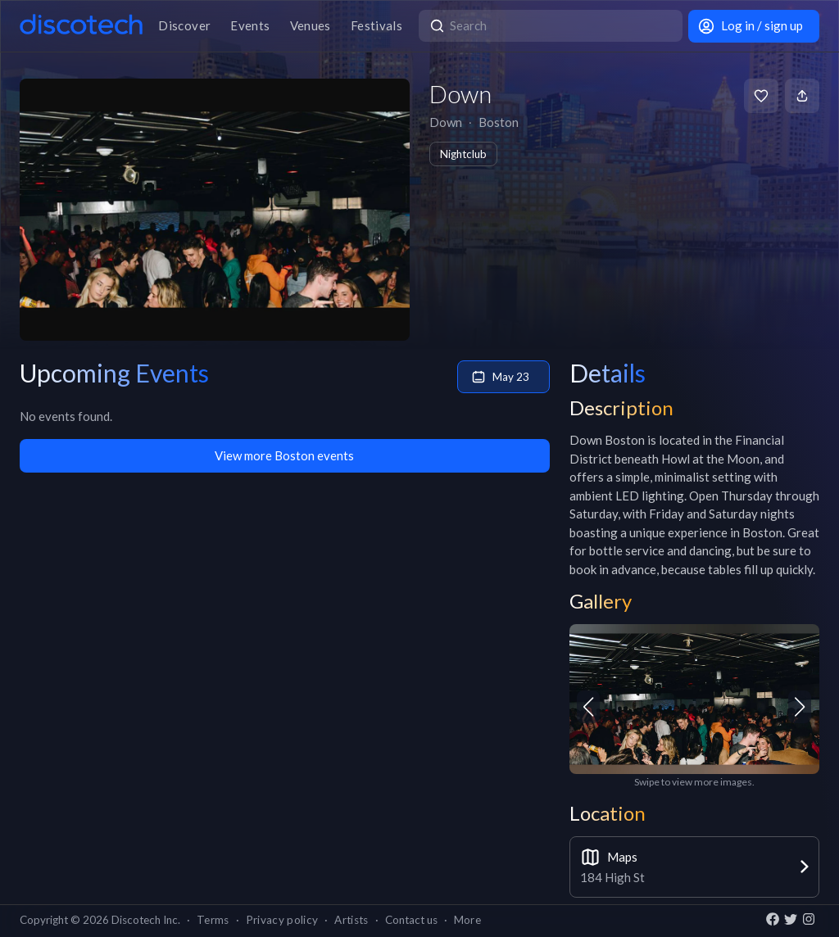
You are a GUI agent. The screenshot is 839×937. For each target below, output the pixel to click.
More (467, 919)
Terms (213, 919)
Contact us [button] (411, 919)
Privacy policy (282, 919)
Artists (351, 919)
